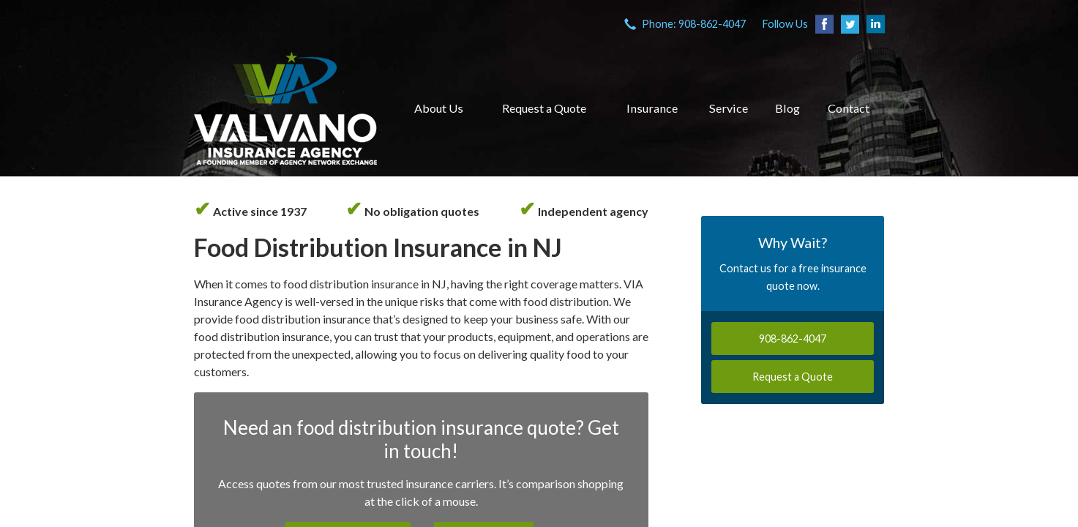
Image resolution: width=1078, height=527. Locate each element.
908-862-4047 (792, 338)
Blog (787, 108)
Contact (848, 108)
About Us (438, 108)
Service (728, 108)
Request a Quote (544, 108)
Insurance (652, 108)
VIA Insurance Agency (285, 108)
